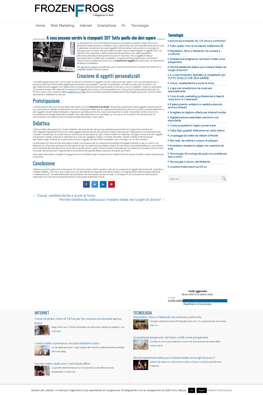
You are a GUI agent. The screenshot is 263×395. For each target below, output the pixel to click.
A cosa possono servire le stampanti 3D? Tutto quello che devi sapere (197, 77)
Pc (124, 26)
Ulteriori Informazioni (219, 390)
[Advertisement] (193, 235)
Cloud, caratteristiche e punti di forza (192, 83)
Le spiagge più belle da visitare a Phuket (194, 135)
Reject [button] (202, 390)
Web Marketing (62, 26)
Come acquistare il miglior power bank (193, 125)
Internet (86, 26)
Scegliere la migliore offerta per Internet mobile (198, 112)
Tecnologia (139, 26)
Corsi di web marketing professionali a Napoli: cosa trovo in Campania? (196, 98)
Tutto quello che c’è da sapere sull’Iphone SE (196, 46)
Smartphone (106, 26)
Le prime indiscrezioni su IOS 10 (188, 166)
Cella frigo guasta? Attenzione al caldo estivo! (197, 130)
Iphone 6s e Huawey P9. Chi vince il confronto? (198, 40)
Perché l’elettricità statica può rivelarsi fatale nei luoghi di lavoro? (112, 200)
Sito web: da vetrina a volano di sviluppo (194, 140)
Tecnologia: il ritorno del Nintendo (190, 161)
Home (40, 26)
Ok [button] (191, 390)
